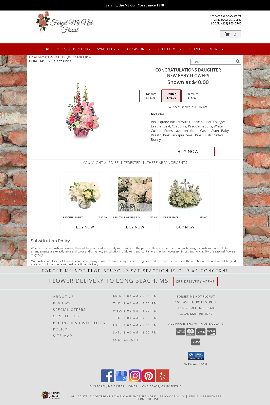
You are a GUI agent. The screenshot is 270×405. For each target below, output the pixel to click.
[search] (238, 61)
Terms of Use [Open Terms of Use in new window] (148, 399)
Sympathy (108, 49)
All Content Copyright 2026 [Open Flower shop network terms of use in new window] (95, 396)
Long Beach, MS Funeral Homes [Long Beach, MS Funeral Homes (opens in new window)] (112, 386)
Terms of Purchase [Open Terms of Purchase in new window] (205, 396)
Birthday (81, 49)
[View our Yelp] (162, 381)
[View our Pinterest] (148, 381)
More (217, 49)
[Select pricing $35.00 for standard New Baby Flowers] (150, 96)
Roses (61, 49)
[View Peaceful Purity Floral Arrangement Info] (85, 194)
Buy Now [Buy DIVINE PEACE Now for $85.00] (185, 227)
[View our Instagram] (135, 381)
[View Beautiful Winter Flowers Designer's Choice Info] (135, 194)
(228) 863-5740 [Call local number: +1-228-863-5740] (231, 23)
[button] (230, 34)
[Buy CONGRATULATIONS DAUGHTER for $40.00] (188, 151)
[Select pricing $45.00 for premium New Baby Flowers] (192, 96)
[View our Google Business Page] (121, 381)
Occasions (139, 49)
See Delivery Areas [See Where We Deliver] (195, 281)
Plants (196, 49)
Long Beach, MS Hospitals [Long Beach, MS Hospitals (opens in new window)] (161, 386)
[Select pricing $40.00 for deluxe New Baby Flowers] (171, 96)
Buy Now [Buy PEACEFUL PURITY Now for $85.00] (85, 227)
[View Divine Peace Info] (185, 194)
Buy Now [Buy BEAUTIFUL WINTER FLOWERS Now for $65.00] (135, 227)
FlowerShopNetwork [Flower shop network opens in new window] (138, 396)
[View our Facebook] (107, 381)
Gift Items (170, 49)
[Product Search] (212, 61)
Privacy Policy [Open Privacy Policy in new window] (172, 396)
